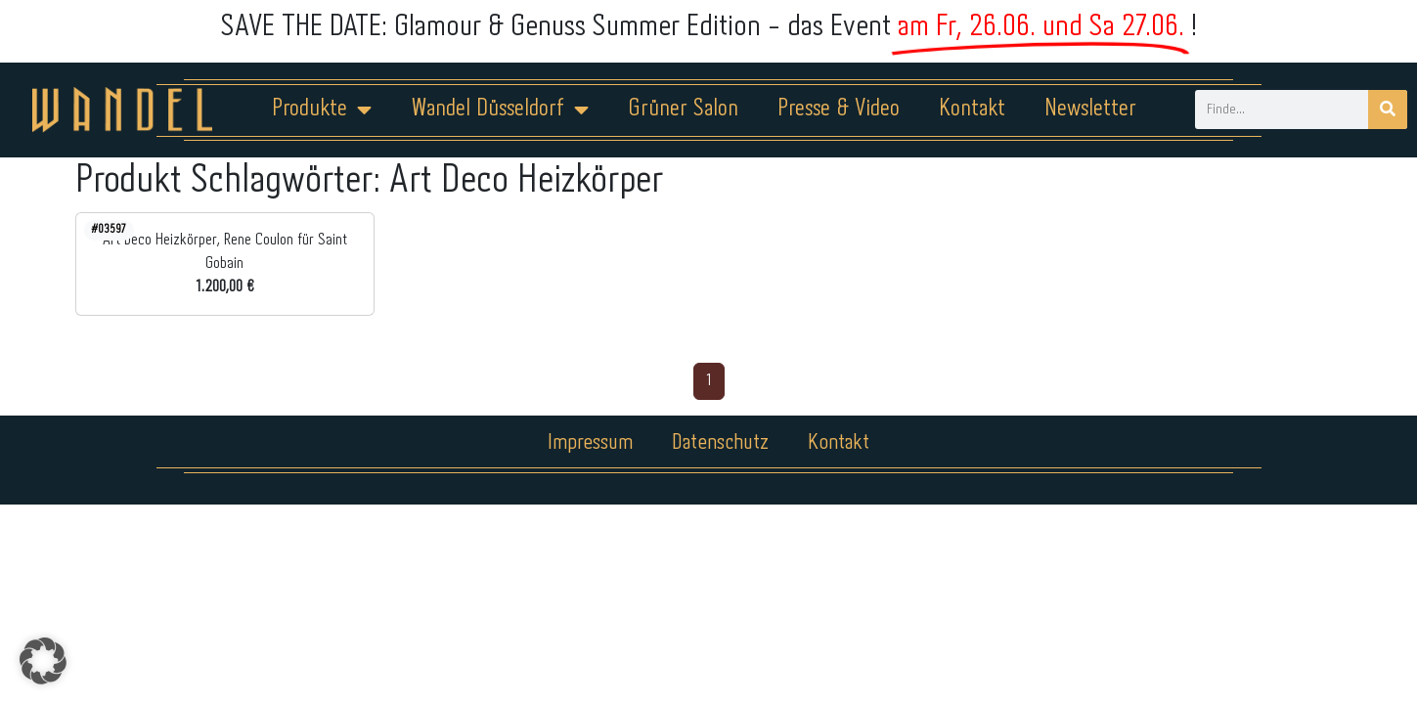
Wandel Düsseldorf (500, 109)
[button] (43, 661)
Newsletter (1090, 109)
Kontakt (972, 109)
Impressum (590, 443)
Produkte (322, 109)
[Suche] (1387, 109)
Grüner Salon (683, 109)
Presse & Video (838, 109)
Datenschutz (720, 443)
